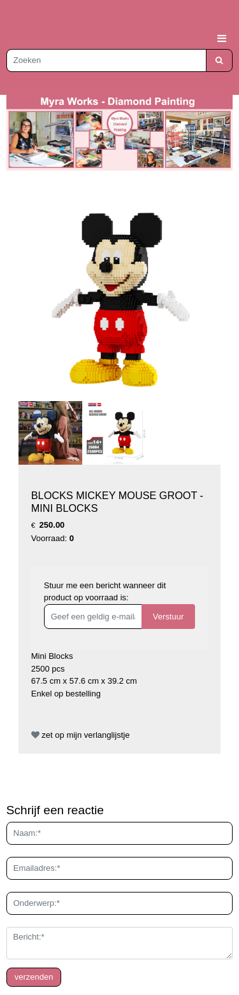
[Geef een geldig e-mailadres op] (93, 617)
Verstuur (168, 616)
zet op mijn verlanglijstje (80, 735)
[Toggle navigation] (221, 39)
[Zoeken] (106, 60)
